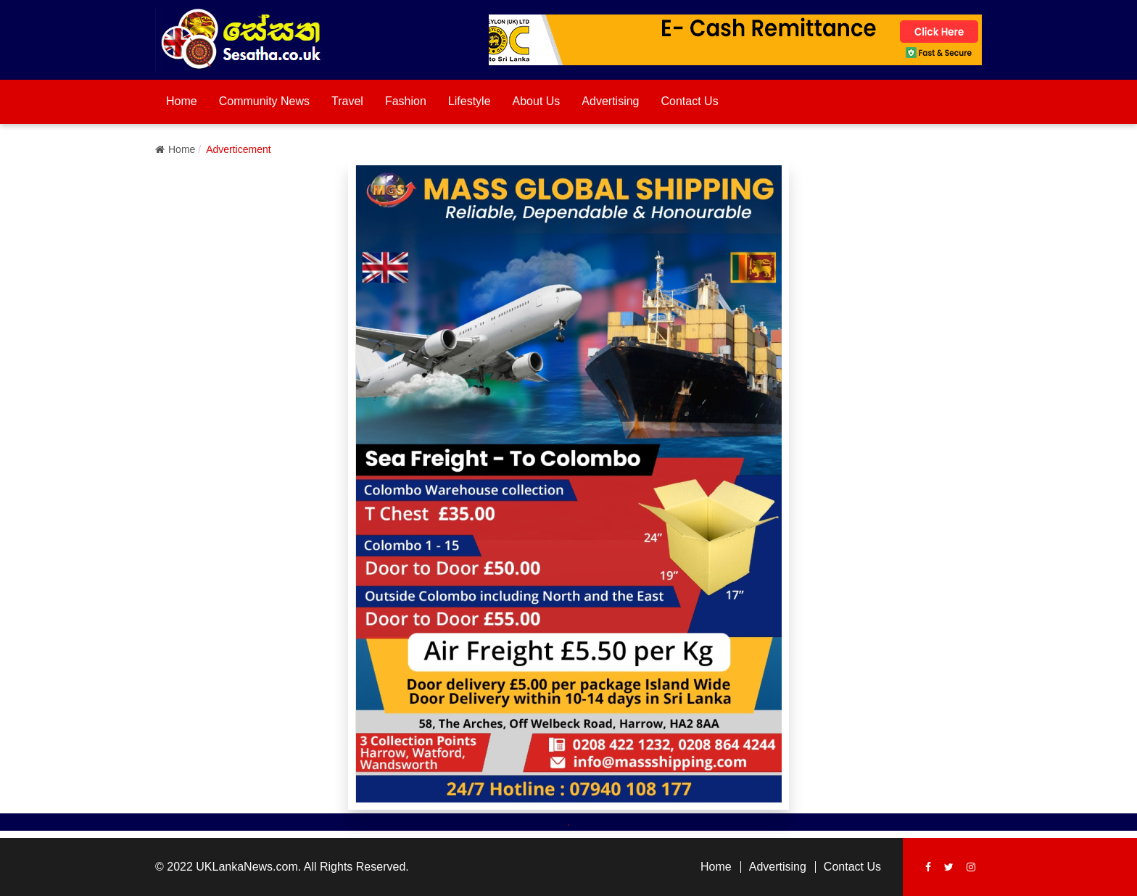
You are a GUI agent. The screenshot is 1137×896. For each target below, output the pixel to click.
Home (181, 101)
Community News (264, 101)
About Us (537, 101)
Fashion (405, 101)
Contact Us (690, 101)
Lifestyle (469, 101)
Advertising (610, 101)
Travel (347, 101)
